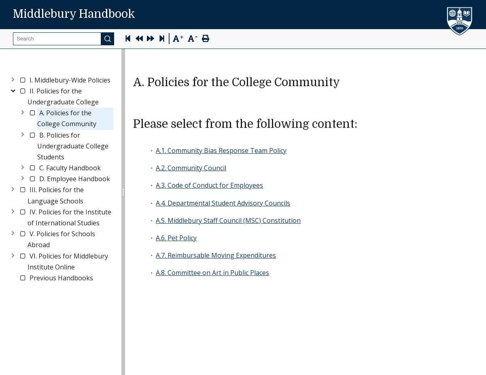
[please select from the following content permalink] (363, 124)
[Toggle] (13, 79)
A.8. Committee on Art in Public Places (212, 272)
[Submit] (107, 38)
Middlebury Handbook (74, 14)
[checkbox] (23, 80)
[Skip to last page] (162, 39)
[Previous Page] (139, 39)
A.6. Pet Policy (176, 237)
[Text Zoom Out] (192, 38)
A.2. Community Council (191, 167)
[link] (70, 80)
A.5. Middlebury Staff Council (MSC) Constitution (228, 220)
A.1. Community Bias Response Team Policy (221, 150)
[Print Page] (205, 39)
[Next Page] (150, 39)
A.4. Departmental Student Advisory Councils (223, 203)
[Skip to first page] (128, 39)
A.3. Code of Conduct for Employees (209, 185)
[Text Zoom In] (177, 39)
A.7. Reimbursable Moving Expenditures (216, 255)
